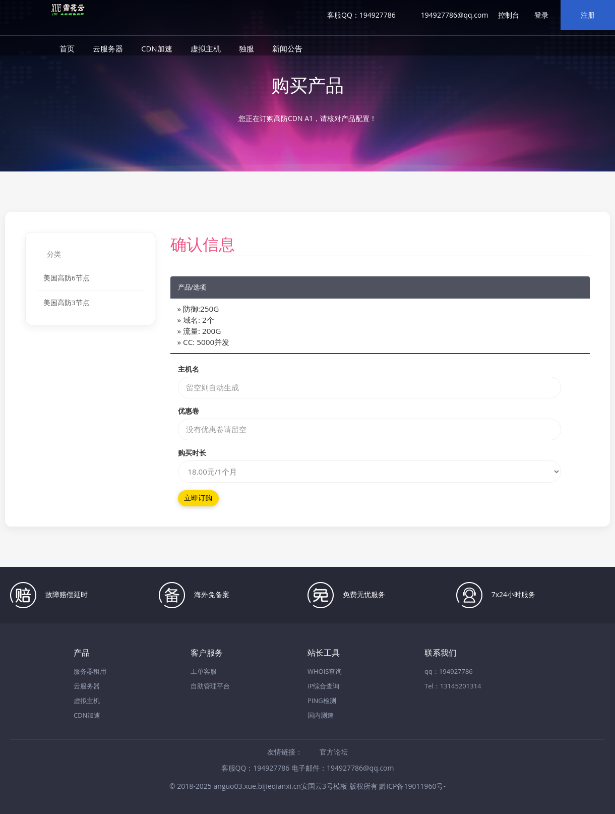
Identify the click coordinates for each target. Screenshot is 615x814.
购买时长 (192, 452)
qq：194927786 (448, 671)
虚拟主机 (206, 48)
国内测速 (320, 715)
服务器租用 (90, 671)
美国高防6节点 (66, 277)
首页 (67, 48)
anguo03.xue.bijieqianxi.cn (257, 786)
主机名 (188, 369)
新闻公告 (287, 48)
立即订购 (198, 498)
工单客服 (204, 671)
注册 (588, 15)
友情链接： (284, 752)
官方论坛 (334, 752)
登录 (541, 15)
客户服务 (207, 653)
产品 (82, 653)
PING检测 (321, 700)
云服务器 (108, 48)
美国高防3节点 (66, 302)
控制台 (508, 15)
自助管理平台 (210, 685)
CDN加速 (156, 48)
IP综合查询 (323, 685)
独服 (246, 48)
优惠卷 (188, 411)
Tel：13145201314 (452, 685)
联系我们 (440, 653)
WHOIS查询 (324, 671)
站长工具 (323, 653)
